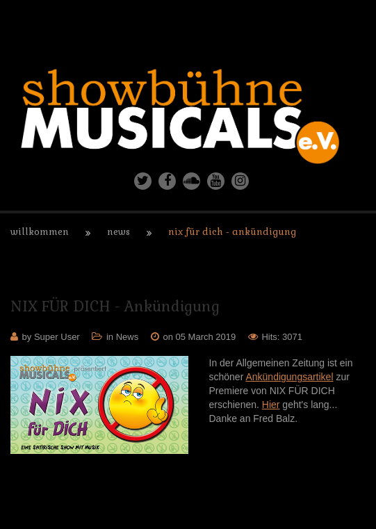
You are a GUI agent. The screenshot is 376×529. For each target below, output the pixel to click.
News (118, 232)
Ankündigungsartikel (289, 376)
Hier (271, 404)
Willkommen (39, 232)
